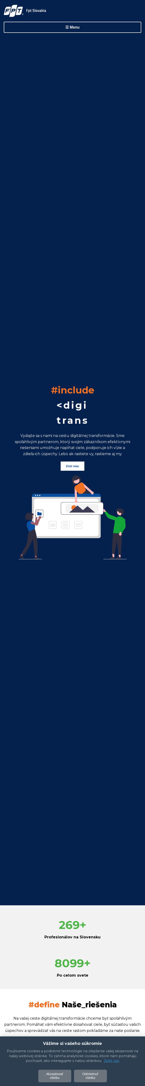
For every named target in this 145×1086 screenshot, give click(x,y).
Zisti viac (72, 466)
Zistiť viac (111, 1061)
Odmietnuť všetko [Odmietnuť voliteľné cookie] (90, 1076)
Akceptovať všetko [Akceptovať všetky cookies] (54, 1076)
